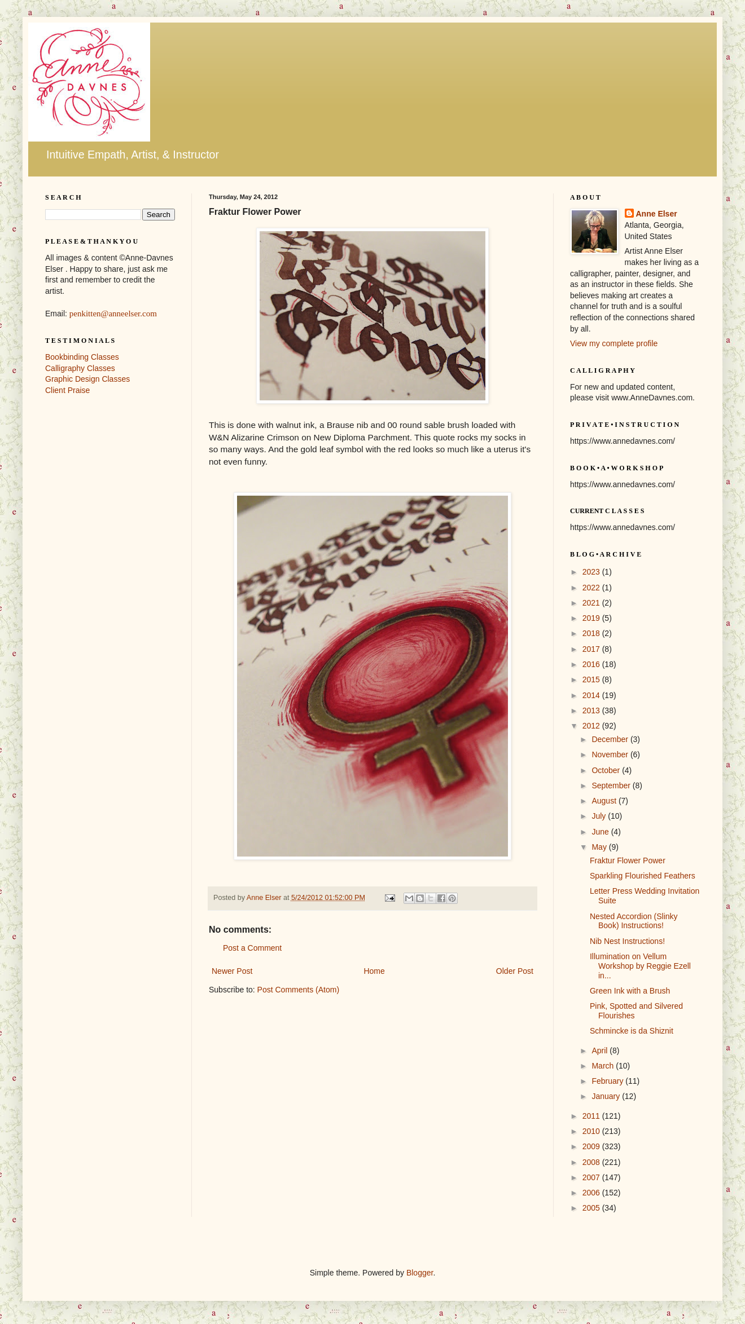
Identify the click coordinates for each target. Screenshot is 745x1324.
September (611, 785)
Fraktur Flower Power (627, 860)
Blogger (419, 1272)
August (604, 800)
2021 (592, 602)
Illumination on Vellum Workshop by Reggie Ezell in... (640, 966)
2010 (592, 1131)
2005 (592, 1207)
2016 (592, 664)
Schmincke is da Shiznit (631, 1030)
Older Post (514, 971)
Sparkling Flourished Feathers (642, 875)
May (599, 846)
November (610, 754)
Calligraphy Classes (80, 368)
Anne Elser (656, 213)
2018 (592, 633)
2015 (592, 679)
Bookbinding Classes (82, 356)
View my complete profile (614, 343)
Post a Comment (252, 947)
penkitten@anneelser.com (113, 313)
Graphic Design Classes (87, 378)
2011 (592, 1115)
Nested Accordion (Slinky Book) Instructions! (634, 921)
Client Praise (67, 390)
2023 (592, 571)
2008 (592, 1162)
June (601, 831)
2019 (592, 618)
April (600, 1050)
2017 (592, 649)
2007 (592, 1177)
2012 (592, 725)
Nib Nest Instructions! (627, 941)
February (608, 1080)
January (606, 1096)
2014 (592, 695)
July (599, 815)
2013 (592, 710)
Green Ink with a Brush (630, 990)
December (610, 739)
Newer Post (232, 971)
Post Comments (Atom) (298, 989)
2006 (592, 1192)
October (606, 770)
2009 (592, 1146)
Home (373, 971)
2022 (592, 587)
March (603, 1065)
